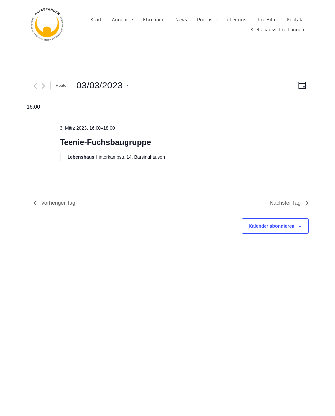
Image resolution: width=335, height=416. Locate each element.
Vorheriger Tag (54, 203)
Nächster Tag (289, 203)
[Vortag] (35, 86)
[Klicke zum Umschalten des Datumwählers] (102, 85)
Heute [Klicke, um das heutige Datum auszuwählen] (61, 85)
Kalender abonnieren (271, 226)
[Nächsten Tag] (43, 86)
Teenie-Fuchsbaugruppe (105, 142)
